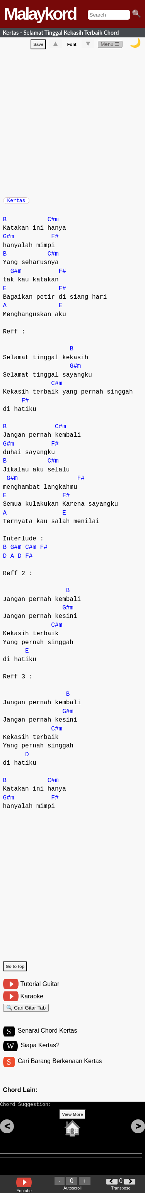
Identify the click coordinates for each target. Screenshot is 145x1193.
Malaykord (40, 14)
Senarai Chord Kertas (47, 1038)
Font (72, 46)
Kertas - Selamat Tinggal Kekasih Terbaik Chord (61, 32)
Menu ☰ (110, 46)
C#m (53, 223)
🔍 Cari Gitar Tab (26, 1013)
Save (38, 46)
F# (54, 240)
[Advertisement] (72, 123)
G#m (8, 240)
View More (72, 1126)
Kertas (16, 202)
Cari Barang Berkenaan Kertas (60, 1069)
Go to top (15, 970)
